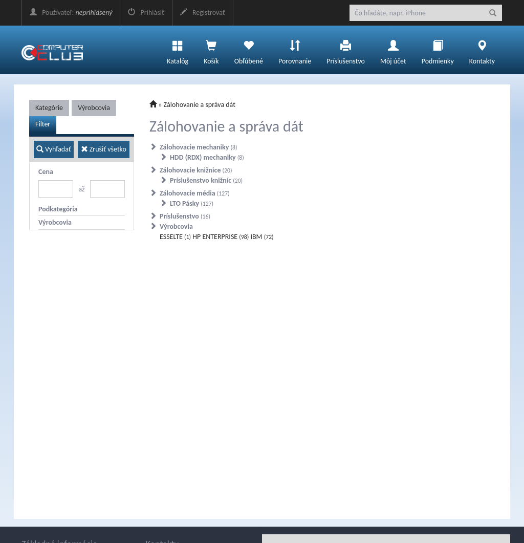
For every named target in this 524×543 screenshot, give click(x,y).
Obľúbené (248, 50)
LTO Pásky (191, 203)
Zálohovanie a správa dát (199, 104)
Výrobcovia (94, 107)
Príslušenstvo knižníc (206, 180)
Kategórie (49, 107)
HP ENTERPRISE (220, 236)
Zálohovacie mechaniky (198, 147)
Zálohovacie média (195, 193)
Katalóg (177, 50)
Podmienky (438, 50)
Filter (42, 124)
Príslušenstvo (345, 50)
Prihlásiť (146, 12)
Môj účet (393, 50)
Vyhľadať (53, 149)
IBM (261, 236)
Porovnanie (294, 50)
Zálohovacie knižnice (196, 170)
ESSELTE (175, 236)
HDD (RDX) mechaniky (207, 157)
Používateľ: (71, 12)
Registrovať (202, 12)
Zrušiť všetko (103, 149)
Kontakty (482, 50)
